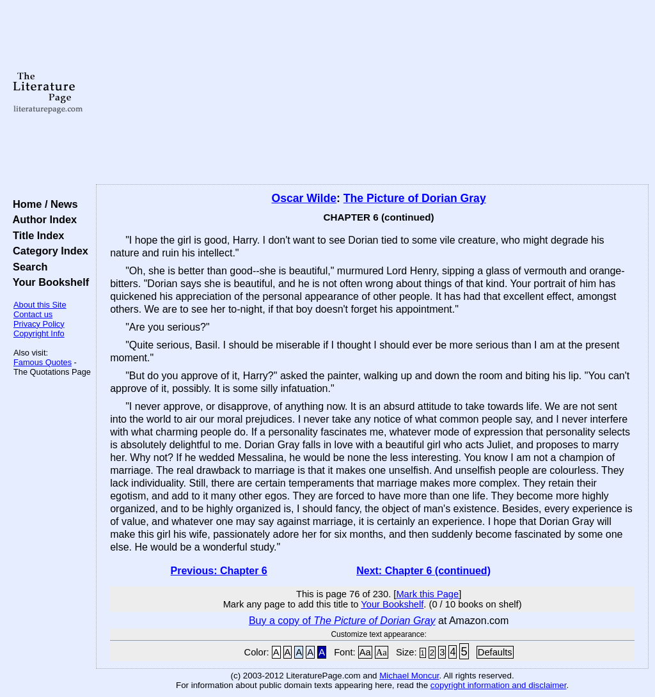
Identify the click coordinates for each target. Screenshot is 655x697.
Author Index (42, 219)
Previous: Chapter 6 (219, 570)
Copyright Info (39, 333)
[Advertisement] (372, 92)
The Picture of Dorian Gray (414, 198)
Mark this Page (427, 594)
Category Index (47, 250)
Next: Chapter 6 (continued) (423, 570)
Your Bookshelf (48, 282)
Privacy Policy (39, 324)
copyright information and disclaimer (498, 685)
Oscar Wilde (303, 198)
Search (27, 266)
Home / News (42, 204)
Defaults (495, 652)
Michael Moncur (409, 675)
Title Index (35, 235)
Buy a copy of (342, 620)
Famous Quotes (42, 362)
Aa (365, 652)
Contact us (32, 314)
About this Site (40, 304)
